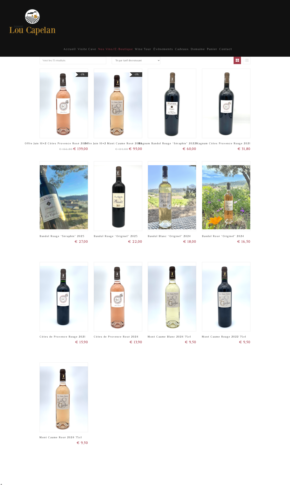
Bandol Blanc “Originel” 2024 (169, 233)
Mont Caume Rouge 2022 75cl (224, 334)
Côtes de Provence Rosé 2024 (116, 334)
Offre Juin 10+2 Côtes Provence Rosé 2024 (56, 140)
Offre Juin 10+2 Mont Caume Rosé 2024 (113, 140)
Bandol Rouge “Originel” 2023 (116, 233)
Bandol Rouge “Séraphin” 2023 (62, 233)
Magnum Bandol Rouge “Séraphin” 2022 (167, 140)
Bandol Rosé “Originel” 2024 (223, 233)
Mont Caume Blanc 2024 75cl (169, 334)
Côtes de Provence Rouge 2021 (62, 334)
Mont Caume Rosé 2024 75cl (61, 434)
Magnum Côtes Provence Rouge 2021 (223, 140)
